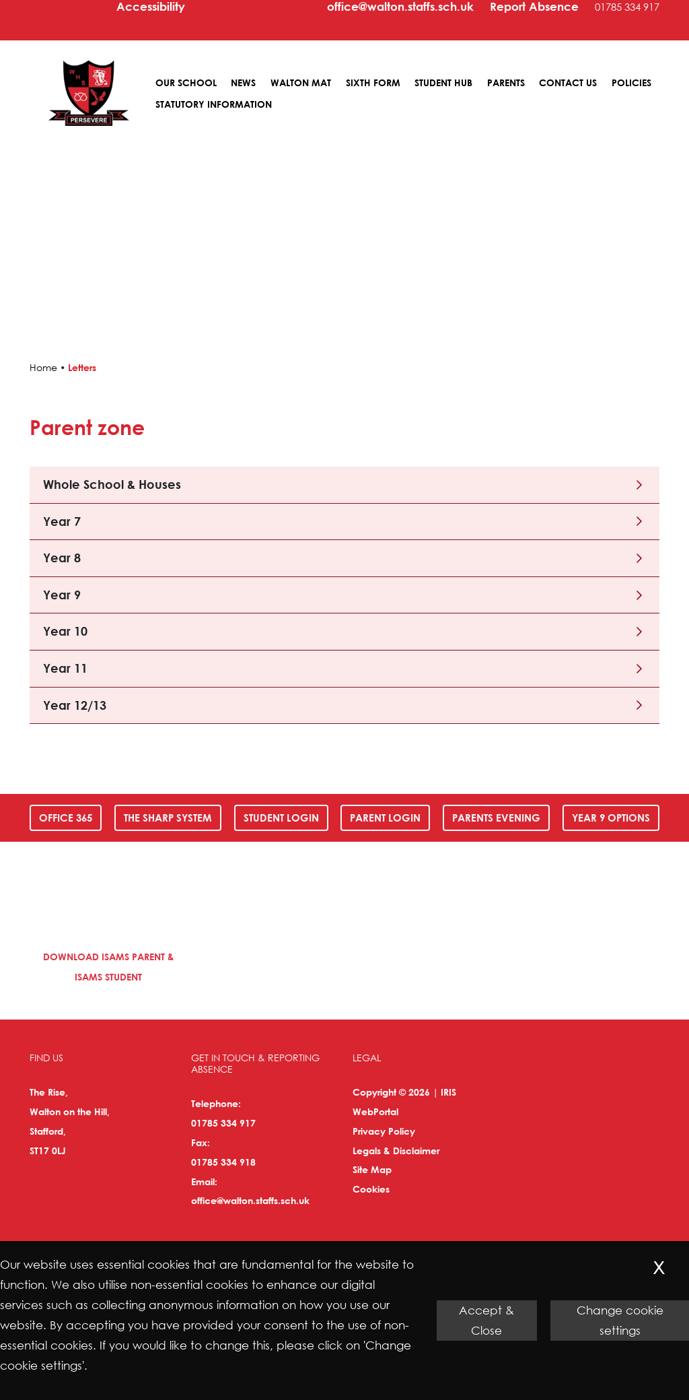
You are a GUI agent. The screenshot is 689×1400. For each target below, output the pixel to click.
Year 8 (62, 557)
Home (43, 367)
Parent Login (385, 817)
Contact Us (568, 82)
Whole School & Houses (112, 484)
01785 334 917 (223, 1123)
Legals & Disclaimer (396, 1150)
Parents (506, 82)
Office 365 (65, 817)
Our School (186, 82)
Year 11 (65, 668)
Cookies (371, 1189)
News (243, 82)
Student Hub (443, 82)
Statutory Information (213, 104)
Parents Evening (496, 817)
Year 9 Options (611, 817)
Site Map (372, 1169)
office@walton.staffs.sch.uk (250, 1200)
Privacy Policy (384, 1131)
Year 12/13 (74, 705)
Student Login (281, 817)
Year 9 (62, 594)
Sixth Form (373, 82)
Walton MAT (300, 82)
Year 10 (65, 631)
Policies (631, 82)
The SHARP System (168, 817)
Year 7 (62, 521)
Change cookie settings (620, 1320)
